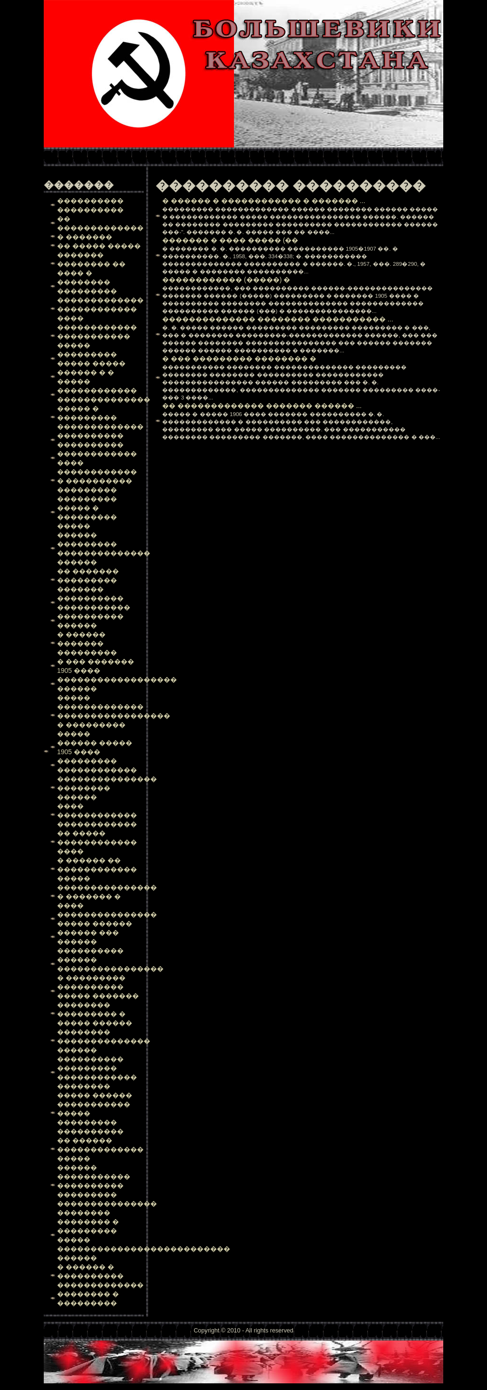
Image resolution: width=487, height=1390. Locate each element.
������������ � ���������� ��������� (97, 481)
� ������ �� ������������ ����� (97, 869)
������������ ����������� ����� (97, 336)
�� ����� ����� (99, 246)
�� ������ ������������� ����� (100, 1149)
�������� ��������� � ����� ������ (94, 1014)
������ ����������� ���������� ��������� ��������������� (107, 1185)
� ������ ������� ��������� (87, 643)
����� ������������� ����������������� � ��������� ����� (113, 716)
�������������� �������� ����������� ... (277, 319)
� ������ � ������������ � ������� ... (263, 200)
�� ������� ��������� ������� (88, 580)
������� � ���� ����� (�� (230, 240)
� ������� (84, 237)
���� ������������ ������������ (97, 815)
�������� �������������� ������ (103, 1041)
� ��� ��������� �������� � (239, 358)
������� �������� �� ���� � (91, 264)
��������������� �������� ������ (107, 788)
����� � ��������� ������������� (100, 417)
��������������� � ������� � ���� (107, 896)
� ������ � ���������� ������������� (100, 1276)
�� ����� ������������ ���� (97, 842)
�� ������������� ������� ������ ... (261, 405)
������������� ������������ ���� (100, 309)
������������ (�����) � (226, 279)
